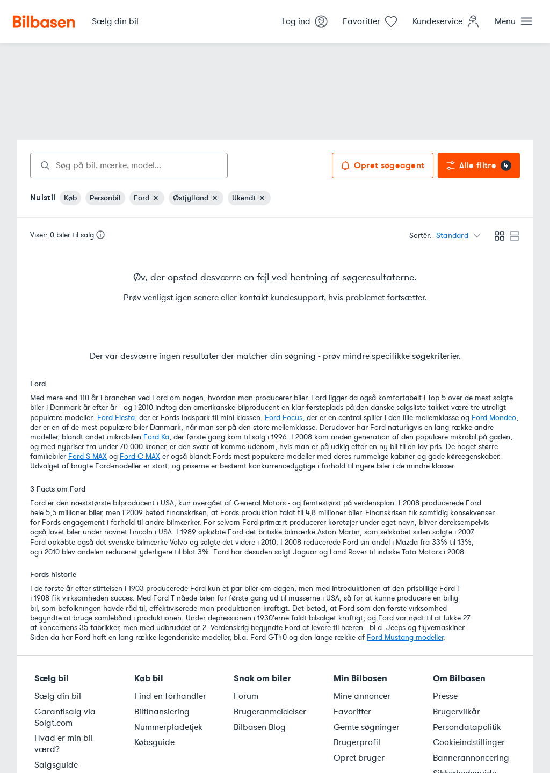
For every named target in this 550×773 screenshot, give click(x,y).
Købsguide (154, 742)
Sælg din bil (57, 696)
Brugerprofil (357, 742)
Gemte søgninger (367, 727)
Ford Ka (156, 437)
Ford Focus (283, 418)
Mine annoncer (362, 696)
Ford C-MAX (140, 456)
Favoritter (352, 712)
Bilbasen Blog (260, 727)
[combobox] (129, 165)
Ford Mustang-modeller (405, 637)
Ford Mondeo (494, 418)
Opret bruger (359, 758)
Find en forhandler (170, 696)
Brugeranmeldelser (270, 712)
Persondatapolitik (467, 727)
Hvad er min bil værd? (63, 743)
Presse (445, 696)
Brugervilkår (456, 712)
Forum (246, 696)
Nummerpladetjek (168, 727)
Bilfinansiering (162, 712)
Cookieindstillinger (469, 742)
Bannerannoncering (471, 758)
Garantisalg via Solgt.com (65, 717)
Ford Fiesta (116, 418)
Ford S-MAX (87, 456)
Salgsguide (56, 765)
